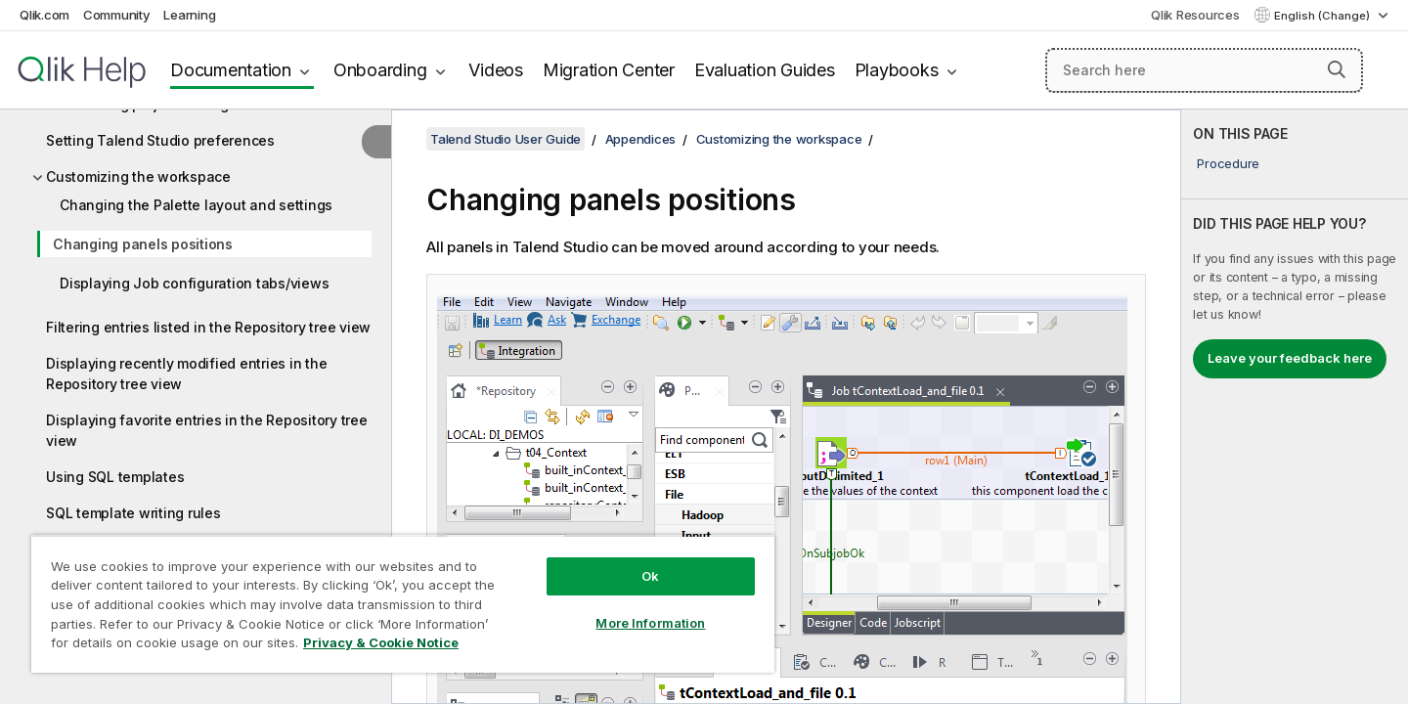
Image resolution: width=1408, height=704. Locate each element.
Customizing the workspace (138, 176)
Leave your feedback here (1290, 358)
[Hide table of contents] (376, 141)
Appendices (641, 139)
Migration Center (609, 70)
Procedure (1228, 163)
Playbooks (897, 70)
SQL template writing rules (133, 513)
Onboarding (380, 70)
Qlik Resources (1195, 14)
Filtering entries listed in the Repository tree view (208, 327)
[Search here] (1204, 70)
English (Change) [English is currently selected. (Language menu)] (1323, 15)
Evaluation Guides (764, 70)
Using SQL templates (115, 476)
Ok (650, 576)
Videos (495, 70)
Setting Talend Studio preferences (160, 140)
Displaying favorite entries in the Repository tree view (207, 430)
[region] (402, 604)
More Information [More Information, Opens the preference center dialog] (650, 623)
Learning (189, 14)
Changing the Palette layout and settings (196, 205)
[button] (1336, 69)
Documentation (230, 70)
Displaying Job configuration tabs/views (194, 283)
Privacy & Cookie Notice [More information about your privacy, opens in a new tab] (381, 642)
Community (117, 14)
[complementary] (1294, 407)
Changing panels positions (143, 244)
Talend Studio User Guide (505, 139)
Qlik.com (44, 14)
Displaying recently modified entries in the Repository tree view (186, 373)
